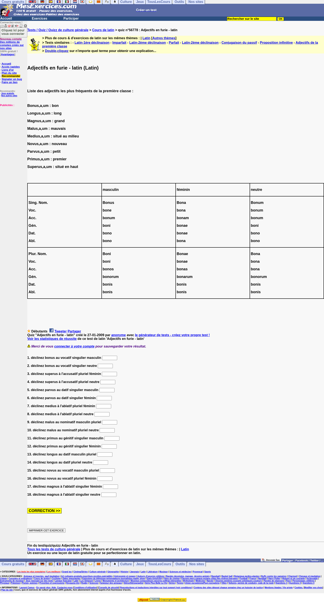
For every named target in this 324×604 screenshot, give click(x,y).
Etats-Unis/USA (154, 578)
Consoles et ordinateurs (20, 578)
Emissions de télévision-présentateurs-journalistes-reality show (113, 578)
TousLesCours (159, 564)
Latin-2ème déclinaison (147, 42)
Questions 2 (295, 583)
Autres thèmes (163, 38)
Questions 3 (308, 583)
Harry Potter (274, 578)
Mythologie (188, 581)
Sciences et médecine (180, 572)
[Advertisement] (12, 127)
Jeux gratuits (7, 93)
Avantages (7, 54)
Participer (71, 18)
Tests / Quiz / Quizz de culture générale (57, 30)
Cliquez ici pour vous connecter (13, 31)
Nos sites (196, 564)
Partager (74, 331)
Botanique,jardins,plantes (246, 576)
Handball (262, 578)
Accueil (6, 18)
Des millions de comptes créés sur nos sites (12, 43)
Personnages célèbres (303, 581)
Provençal (197, 572)
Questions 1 (281, 583)
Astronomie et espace (125, 576)
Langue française (63, 581)
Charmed (292, 576)
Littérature (152, 572)
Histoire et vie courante (293, 578)
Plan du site (9, 72)
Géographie (113, 572)
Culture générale (97, 572)
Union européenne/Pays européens (202, 583)
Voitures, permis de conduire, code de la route (251, 583)
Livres (98, 581)
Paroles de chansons (274, 581)
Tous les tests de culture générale (53, 549)
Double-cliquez (57, 51)
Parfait (174, 42)
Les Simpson (86, 581)
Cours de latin (103, 30)
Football (244, 578)
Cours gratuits (13, 564)
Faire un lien (10, 82)
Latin (146, 38)
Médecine (200, 581)
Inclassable (312, 578)
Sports (207, 572)
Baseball (215, 576)
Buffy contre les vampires (273, 576)
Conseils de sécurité (109, 587)
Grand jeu (67, 572)
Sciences (93, 583)
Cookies (298, 587)
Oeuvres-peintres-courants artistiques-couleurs (238, 581)
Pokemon (15, 583)
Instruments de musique (12, 581)
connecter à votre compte (74, 346)
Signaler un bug (12, 79)
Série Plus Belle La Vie (156, 583)
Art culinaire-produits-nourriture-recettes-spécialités (87, 576)
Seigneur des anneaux (111, 583)
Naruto (210, 581)
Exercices (39, 18)
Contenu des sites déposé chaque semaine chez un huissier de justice (228, 587)
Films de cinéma (171, 578)
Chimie (3, 578)
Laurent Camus (27, 587)
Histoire (124, 572)
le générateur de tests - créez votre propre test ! (172, 335)
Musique (163, 572)
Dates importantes (71, 578)
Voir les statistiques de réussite (52, 338)
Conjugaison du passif (239, 42)
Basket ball (227, 576)
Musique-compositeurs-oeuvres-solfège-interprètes (156, 581)
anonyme (118, 335)
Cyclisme (56, 578)
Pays (288, 581)
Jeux (140, 564)
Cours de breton (42, 578)
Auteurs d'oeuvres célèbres (150, 576)
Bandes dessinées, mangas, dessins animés (188, 576)
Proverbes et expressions (51, 583)
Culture (126, 564)
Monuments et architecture (115, 581)
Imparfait (119, 42)
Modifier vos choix (313, 587)
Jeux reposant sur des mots (39, 581)
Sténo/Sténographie (133, 583)
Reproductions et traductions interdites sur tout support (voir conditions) (156, 587)
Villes (224, 583)
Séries (172, 583)
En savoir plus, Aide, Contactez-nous (54, 587)
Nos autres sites (9, 96)
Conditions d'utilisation (85, 587)
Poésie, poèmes (30, 583)
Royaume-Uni (72, 583)
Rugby (84, 583)
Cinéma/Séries (80, 572)
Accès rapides (10, 66)
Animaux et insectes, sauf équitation (41, 576)
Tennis (180, 583)
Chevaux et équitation (309, 576)
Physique (4, 583)
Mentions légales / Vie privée (279, 587)
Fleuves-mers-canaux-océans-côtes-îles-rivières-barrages (209, 578)
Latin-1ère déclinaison (92, 42)
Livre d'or (8, 69)
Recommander (11, 76)
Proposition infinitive (276, 42)
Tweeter (61, 331)
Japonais (134, 572)
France (252, 578)
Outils (180, 564)
